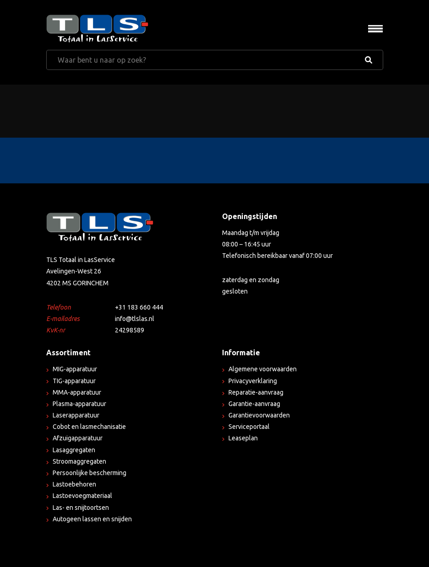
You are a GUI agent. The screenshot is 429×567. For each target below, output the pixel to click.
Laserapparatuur (76, 415)
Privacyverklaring (252, 381)
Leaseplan (243, 438)
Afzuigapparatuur (78, 438)
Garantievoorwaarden (259, 415)
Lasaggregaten (74, 450)
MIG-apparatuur (75, 369)
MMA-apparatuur (77, 392)
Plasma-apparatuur (79, 403)
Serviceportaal (249, 426)
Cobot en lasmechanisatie (89, 426)
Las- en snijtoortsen (81, 507)
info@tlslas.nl (134, 318)
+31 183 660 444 (139, 307)
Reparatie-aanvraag (255, 392)
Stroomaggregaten (79, 461)
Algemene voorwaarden (262, 369)
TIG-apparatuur (74, 381)
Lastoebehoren (74, 484)
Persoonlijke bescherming (89, 472)
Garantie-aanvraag (254, 403)
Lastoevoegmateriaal (82, 495)
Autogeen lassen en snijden (92, 519)
